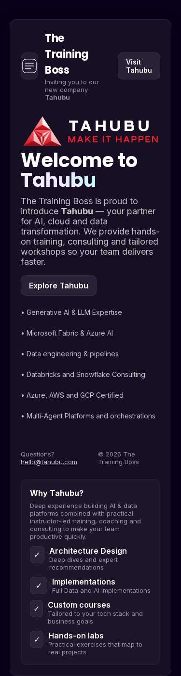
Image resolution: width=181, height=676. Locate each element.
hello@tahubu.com (49, 462)
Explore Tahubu (58, 285)
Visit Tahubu (139, 66)
